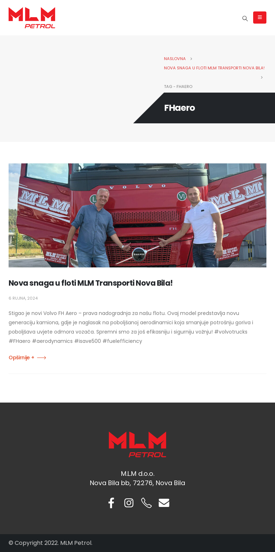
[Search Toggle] (245, 18)
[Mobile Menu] (259, 17)
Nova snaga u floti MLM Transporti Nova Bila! (91, 283)
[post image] (137, 215)
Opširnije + (21, 357)
